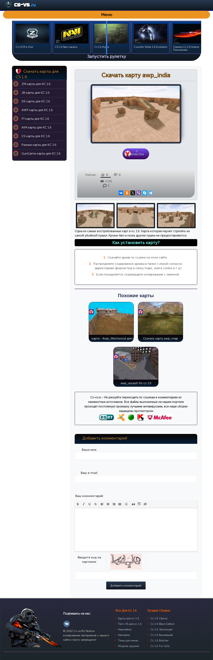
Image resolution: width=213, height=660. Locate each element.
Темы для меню (128, 634)
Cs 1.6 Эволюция (161, 623)
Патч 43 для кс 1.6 (130, 617)
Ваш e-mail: (89, 466)
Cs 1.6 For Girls (160, 639)
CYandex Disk (137, 153)
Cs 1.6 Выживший (161, 628)
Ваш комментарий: (89, 489)
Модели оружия (128, 639)
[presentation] (77, 498)
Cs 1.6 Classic (159, 612)
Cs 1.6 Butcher (159, 634)
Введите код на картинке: (89, 553)
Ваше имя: (89, 443)
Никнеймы (124, 623)
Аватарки (124, 628)
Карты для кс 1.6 (128, 612)
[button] (78, 497)
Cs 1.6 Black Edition (162, 617)
